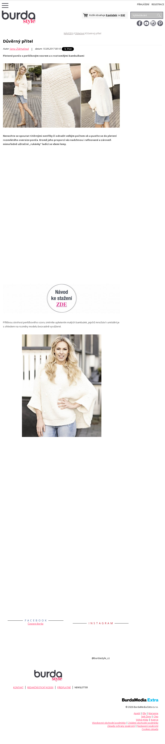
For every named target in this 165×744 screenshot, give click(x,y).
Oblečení (79, 33)
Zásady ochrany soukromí (121, 726)
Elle (144, 713)
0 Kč (123, 15)
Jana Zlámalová (19, 49)
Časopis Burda (35, 623)
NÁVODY (68, 33)
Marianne (153, 713)
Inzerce (154, 719)
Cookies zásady (150, 729)
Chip (155, 716)
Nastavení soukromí (147, 726)
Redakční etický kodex (43, 687)
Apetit (137, 713)
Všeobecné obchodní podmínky (109, 722)
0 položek (111, 15)
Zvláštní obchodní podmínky (143, 722)
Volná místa (142, 719)
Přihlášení (143, 4)
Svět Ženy (146, 716)
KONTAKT (20, 687)
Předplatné (68, 687)
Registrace (158, 4)
